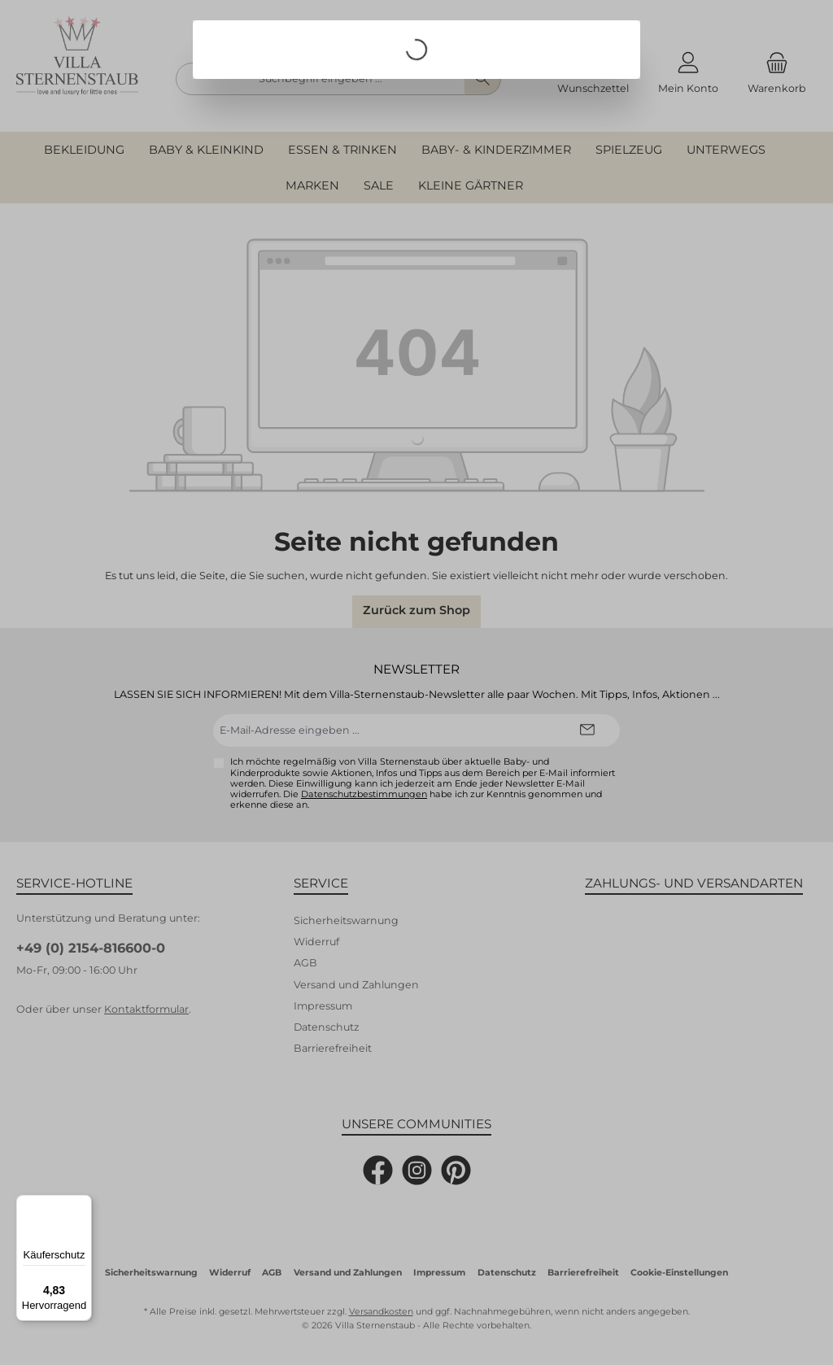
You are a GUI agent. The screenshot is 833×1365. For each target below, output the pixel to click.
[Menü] (82, 1205)
